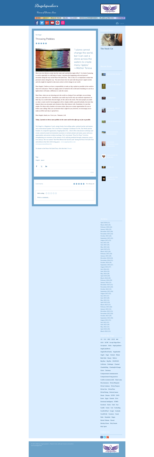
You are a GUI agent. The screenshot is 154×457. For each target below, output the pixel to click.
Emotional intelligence (107, 401)
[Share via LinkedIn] (46, 166)
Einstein (112, 398)
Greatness (111, 414)
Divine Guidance (105, 386)
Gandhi (103, 408)
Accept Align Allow (114, 342)
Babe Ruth (103, 358)
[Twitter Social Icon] (42, 23)
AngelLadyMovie (105, 348)
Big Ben (109, 361)
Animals (112, 355)
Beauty (109, 358)
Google (112, 411)
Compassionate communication (109, 373)
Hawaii (112, 420)
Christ (102, 370)
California (103, 364)
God (112, 408)
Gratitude (117, 411)
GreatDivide (104, 414)
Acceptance (104, 345)
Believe (115, 358)
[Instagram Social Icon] (63, 23)
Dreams (107, 395)
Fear (117, 404)
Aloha (109, 345)
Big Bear (103, 361)
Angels (38, 160)
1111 (105, 339)
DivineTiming (104, 392)
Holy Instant (113, 423)
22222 (113, 339)
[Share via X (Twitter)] (41, 166)
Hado (102, 417)
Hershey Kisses (105, 423)
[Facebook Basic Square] (102, 437)
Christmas (108, 370)
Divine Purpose (115, 386)
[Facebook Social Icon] (37, 23)
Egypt (106, 398)
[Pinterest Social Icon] (57, 23)
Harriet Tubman (105, 420)
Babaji (118, 355)
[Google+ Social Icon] (47, 23)
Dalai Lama (118, 380)
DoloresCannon (113, 392)
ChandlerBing (104, 367)
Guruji (117, 414)
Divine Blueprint (114, 383)
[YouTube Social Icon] (52, 23)
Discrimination (105, 383)
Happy (113, 417)
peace (42, 160)
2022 (108, 339)
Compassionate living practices (109, 376)
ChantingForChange (115, 367)
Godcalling (117, 408)
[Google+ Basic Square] (107, 437)
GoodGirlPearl (105, 411)
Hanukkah (107, 417)
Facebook (103, 404)
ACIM (106, 342)
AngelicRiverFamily (106, 352)
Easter (102, 398)
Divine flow (104, 389)
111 (102, 339)
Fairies (109, 404)
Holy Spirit (104, 426)
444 (117, 339)
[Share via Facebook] (36, 166)
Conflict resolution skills (107, 380)
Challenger (110, 364)
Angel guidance (117, 345)
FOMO (116, 401)
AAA (102, 342)
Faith (113, 404)
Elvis (116, 398)
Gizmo (108, 408)
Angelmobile (116, 352)
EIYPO (113, 395)
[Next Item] (119, 39)
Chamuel (117, 364)
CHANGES (115, 361)
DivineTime (111, 389)
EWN (117, 395)
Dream (102, 395)
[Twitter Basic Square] (104, 437)
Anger (107, 355)
